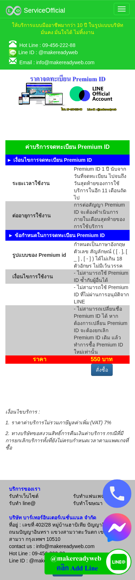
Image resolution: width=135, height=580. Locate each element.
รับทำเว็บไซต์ (24, 496)
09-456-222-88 (59, 45)
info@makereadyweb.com (65, 62)
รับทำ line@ (22, 503)
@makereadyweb (58, 52)
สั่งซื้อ (102, 370)
